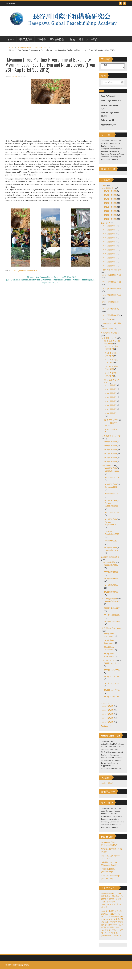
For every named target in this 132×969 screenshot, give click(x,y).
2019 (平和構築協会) (110, 315)
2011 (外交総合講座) (112, 615)
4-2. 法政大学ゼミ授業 (111, 436)
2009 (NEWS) (108, 710)
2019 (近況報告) (108, 250)
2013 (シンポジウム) (112, 697)
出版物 (71, 39)
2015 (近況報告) (108, 234)
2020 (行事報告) (110, 203)
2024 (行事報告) (110, 219)
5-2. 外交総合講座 (109, 599)
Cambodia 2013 (111, 550)
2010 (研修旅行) (110, 484)
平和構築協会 (57, 39)
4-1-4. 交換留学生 (111, 420)
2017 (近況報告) (108, 242)
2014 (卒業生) (110, 405)
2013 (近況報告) (108, 226)
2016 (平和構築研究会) (111, 295)
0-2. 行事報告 (107, 188)
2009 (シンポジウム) (112, 670)
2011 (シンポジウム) (112, 683)
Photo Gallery (107, 329)
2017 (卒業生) (110, 413)
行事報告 (41, 39)
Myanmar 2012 (41, 47)
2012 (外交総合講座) (112, 621)
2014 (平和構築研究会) (111, 282)
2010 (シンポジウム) (112, 677)
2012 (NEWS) (108, 722)
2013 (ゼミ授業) (110, 461)
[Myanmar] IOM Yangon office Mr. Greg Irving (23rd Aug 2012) (50, 277)
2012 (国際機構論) (111, 592)
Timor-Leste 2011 (112, 513)
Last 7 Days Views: (109, 101)
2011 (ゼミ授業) (110, 453)
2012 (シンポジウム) (112, 690)
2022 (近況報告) (108, 262)
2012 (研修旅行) (24, 47)
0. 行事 (104, 185)
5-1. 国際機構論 (108, 562)
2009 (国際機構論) (111, 572)
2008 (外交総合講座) (112, 601)
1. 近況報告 (105, 223)
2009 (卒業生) (110, 385)
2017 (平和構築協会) (110, 302)
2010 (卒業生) (110, 389)
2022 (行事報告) (110, 211)
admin (14, 76)
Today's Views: (107, 96)
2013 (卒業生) (110, 401)
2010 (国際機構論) (111, 578)
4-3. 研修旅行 (107, 465)
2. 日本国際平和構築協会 (111, 270)
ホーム (10, 39)
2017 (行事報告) (110, 191)
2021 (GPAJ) (107, 319)
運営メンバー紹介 (88, 39)
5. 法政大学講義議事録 (110, 557)
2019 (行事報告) (110, 199)
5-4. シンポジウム (109, 660)
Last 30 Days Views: (110, 105)
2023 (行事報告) (110, 215)
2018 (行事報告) (110, 195)
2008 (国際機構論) (111, 565)
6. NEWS (105, 703)
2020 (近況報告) (108, 254)
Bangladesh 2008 (112, 471)
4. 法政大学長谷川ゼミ (110, 333)
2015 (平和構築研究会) (111, 288)
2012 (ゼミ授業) (110, 457)
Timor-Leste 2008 (112, 478)
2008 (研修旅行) (110, 468)
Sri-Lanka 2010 (111, 487)
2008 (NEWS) (108, 706)
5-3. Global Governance (112, 628)
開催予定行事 (25, 39)
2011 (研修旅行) (110, 500)
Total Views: (106, 120)
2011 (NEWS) (108, 718)
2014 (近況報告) (108, 230)
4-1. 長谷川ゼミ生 (109, 338)
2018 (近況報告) (108, 246)
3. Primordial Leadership (111, 323)
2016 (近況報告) (108, 238)
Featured (104, 726)
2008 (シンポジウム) (112, 663)
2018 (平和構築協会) (110, 309)
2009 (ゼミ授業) (110, 445)
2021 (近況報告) (108, 258)
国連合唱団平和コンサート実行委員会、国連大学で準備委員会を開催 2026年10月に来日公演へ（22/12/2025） (112, 898)
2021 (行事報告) (110, 207)
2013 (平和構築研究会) (111, 275)
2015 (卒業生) (110, 409)
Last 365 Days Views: (110, 113)
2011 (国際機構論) (111, 585)
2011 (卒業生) (110, 393)
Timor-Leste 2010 (112, 494)
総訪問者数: (106, 125)
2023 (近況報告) (108, 266)
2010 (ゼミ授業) (110, 449)
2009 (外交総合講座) (112, 608)
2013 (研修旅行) (110, 547)
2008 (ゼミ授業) (110, 441)
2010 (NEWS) (108, 714)
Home (11, 47)
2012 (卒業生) (110, 397)
